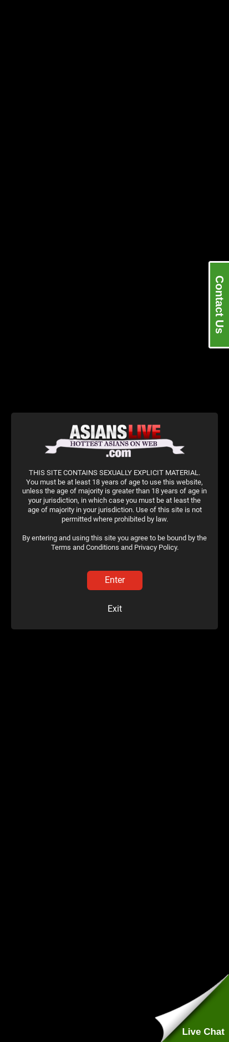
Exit (115, 608)
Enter (115, 580)
